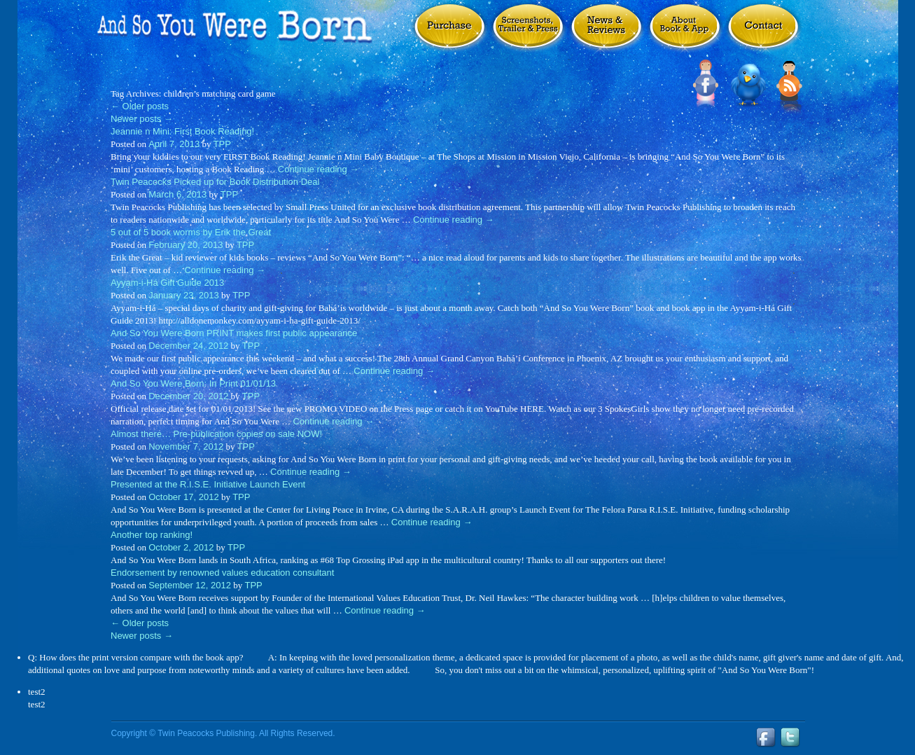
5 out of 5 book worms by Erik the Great (191, 232)
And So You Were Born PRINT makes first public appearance (234, 333)
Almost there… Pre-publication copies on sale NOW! (216, 434)
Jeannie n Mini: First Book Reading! (182, 131)
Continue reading (318, 169)
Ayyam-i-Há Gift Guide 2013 (167, 282)
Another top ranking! (152, 534)
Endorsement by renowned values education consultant (222, 572)
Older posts (140, 106)
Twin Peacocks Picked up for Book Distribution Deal (215, 181)
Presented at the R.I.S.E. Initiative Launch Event (208, 484)
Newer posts (142, 118)
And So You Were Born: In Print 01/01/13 (193, 383)
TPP (222, 144)
